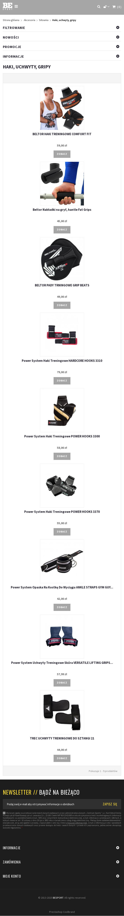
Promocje (12, 47)
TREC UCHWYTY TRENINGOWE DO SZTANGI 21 (62, 738)
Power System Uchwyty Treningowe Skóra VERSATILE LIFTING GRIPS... (62, 663)
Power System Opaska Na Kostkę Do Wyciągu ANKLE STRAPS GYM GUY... (62, 587)
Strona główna (11, 20)
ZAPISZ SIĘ (110, 804)
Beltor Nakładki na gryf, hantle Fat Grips (62, 210)
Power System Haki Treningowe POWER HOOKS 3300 (62, 436)
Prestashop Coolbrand (62, 912)
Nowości (11, 37)
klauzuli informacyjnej (77, 823)
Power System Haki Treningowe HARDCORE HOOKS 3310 (62, 361)
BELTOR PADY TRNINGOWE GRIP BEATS (62, 285)
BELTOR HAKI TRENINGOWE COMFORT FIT (62, 134)
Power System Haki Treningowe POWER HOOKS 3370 (62, 512)
